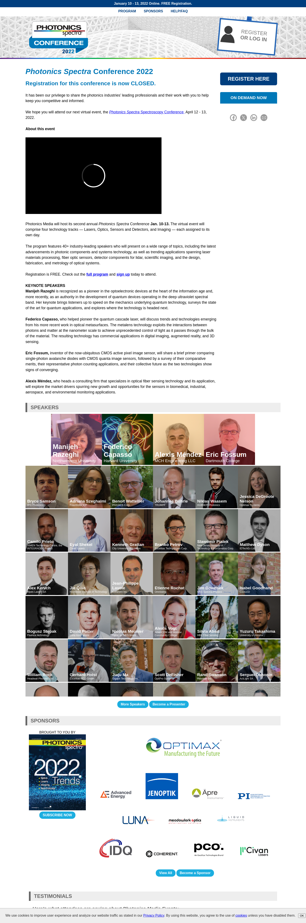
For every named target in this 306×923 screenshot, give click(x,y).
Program (127, 11)
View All (165, 873)
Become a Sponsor (195, 873)
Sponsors (153, 11)
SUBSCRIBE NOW (57, 815)
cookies (241, 915)
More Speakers (133, 704)
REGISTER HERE (248, 79)
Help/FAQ (179, 11)
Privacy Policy (153, 915)
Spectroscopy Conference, (147, 112)
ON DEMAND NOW (249, 97)
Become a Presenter (169, 704)
